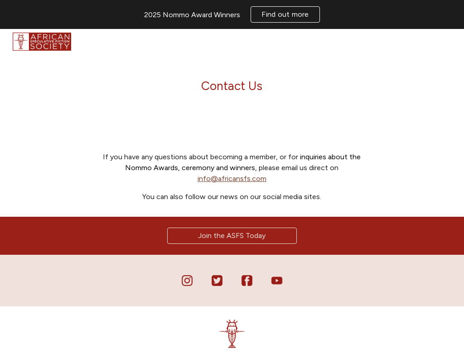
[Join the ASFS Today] (232, 235)
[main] (232, 83)
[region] (232, 14)
